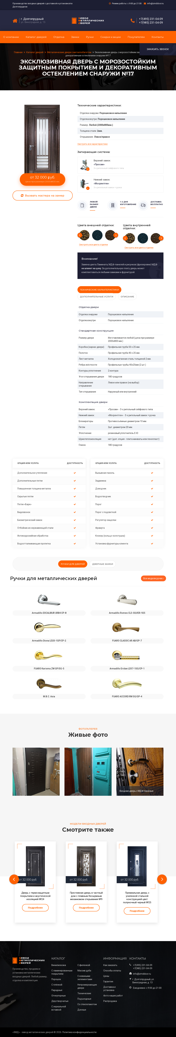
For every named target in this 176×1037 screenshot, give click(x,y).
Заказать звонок (158, 49)
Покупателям (136, 36)
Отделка (58, 36)
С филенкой (83, 965)
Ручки (90, 36)
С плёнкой (56, 984)
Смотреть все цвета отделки (93, 244)
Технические (84, 993)
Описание (127, 296)
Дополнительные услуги (96, 296)
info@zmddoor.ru (155, 3)
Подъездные (84, 999)
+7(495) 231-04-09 (151, 19)
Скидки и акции (110, 36)
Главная (18, 52)
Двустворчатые (59, 1001)
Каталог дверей (36, 36)
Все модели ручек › (153, 578)
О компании (11, 36)
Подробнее (35, 907)
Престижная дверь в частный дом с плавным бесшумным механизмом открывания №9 (86, 896)
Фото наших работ (113, 995)
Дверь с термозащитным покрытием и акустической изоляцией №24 (35, 896)
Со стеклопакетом (87, 1004)
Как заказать (110, 965)
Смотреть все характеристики (92, 144)
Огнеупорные (58, 995)
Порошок (56, 979)
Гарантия (108, 981)
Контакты (158, 36)
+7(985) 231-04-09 (151, 22)
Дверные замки (102, 564)
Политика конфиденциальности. (79, 1032)
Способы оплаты (112, 970)
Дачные (81, 1009)
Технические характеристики (99, 289)
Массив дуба (84, 970)
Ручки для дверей (73, 564)
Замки (75, 36)
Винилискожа (58, 965)
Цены (106, 976)
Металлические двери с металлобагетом (69, 52)
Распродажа (110, 1001)
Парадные (56, 990)
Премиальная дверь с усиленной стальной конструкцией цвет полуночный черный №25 (137, 897)
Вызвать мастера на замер (42, 195)
